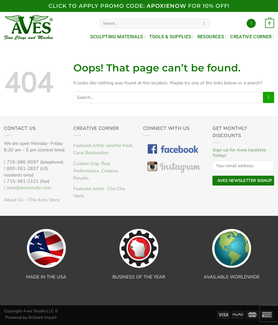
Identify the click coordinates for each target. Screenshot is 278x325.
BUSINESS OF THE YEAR (138, 277)
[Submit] (204, 23)
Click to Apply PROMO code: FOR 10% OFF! (139, 6)
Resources (212, 36)
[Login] (251, 23)
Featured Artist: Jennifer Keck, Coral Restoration (103, 149)
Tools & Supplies (171, 36)
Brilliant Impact (42, 317)
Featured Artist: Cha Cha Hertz (99, 192)
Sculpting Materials (118, 36)
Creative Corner (252, 36)
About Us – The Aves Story (32, 200)
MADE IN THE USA (46, 277)
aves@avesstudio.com (27, 187)
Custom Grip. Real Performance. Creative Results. (95, 170)
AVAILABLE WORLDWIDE (232, 277)
